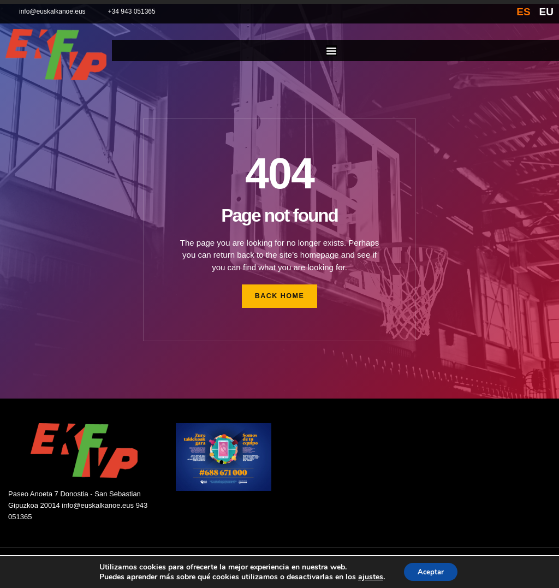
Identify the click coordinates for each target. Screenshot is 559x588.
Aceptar (430, 571)
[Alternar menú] (331, 50)
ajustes (367, 576)
